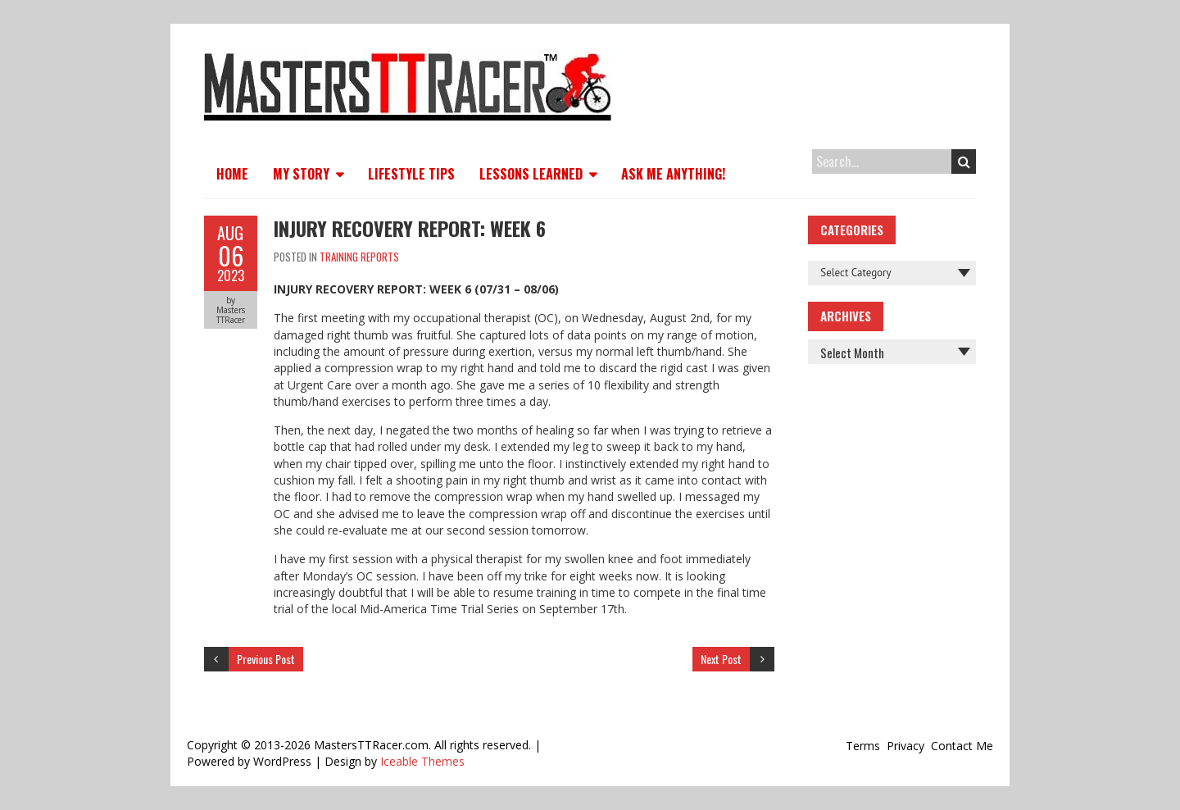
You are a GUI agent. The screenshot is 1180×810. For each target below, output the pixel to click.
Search (964, 161)
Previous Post (266, 658)
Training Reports (359, 256)
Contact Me (962, 745)
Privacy (905, 745)
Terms (863, 745)
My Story (301, 174)
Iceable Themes (422, 761)
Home (232, 174)
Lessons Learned (531, 174)
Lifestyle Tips (411, 174)
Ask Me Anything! (673, 174)
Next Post (721, 658)
